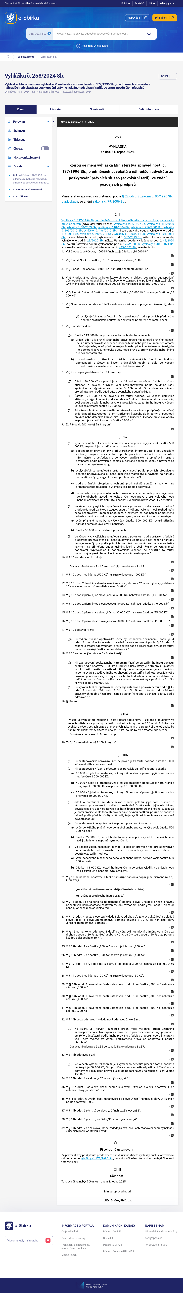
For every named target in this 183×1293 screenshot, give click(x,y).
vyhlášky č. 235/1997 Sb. (130, 224)
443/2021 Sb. (127, 247)
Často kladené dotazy (73, 1238)
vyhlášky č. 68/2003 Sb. (82, 227)
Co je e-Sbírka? (69, 1231)
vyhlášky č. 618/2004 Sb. (114, 227)
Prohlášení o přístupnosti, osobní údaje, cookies (75, 1246)
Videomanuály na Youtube (28, 1240)
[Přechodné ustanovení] (28, 189)
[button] (21, 109)
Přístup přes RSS (112, 1231)
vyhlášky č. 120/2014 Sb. (130, 233)
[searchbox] (98, 34)
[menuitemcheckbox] (28, 148)
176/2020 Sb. (132, 244)
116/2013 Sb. (70, 233)
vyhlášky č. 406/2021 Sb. (158, 244)
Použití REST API (112, 1244)
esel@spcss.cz (154, 1238)
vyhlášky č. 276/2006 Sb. (146, 227)
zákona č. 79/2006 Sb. (109, 201)
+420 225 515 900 (156, 1244)
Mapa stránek (69, 1254)
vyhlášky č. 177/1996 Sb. (97, 1158)
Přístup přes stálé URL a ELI (118, 1251)
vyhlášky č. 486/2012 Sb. (100, 230)
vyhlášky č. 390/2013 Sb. (96, 233)
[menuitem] (137, 17)
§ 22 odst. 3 (130, 196)
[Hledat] (151, 34)
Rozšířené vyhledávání (92, 46)
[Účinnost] (28, 196)
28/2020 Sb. (95, 240)
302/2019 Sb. (133, 237)
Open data (108, 1238)
